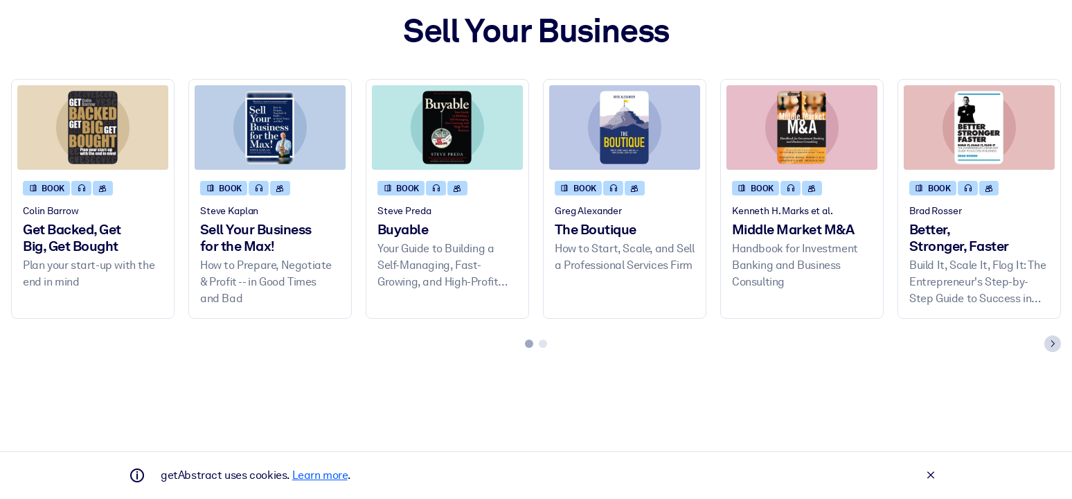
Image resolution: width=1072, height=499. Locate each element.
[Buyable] (447, 127)
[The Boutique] (624, 127)
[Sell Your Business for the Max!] (270, 127)
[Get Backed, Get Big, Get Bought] (92, 127)
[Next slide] (1052, 343)
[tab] (529, 344)
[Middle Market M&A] (801, 127)
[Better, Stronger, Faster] (979, 127)
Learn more (320, 475)
